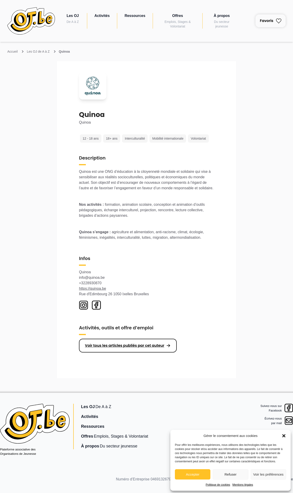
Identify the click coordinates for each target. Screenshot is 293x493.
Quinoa (64, 51)
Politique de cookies (218, 484)
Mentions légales (242, 484)
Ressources (135, 16)
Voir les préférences (268, 474)
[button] (284, 435)
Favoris (270, 20)
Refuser (231, 474)
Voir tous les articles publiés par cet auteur (124, 345)
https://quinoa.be (92, 288)
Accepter (192, 474)
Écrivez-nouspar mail (273, 421)
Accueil (12, 51)
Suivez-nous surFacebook (271, 408)
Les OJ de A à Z (38, 51)
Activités (102, 16)
